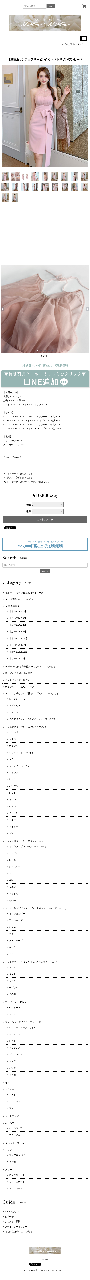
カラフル (13, 746)
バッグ (12, 1068)
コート (12, 1095)
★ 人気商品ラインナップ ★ (19, 599)
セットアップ (12, 1116)
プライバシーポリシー (16, 1226)
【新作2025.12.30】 (18, 638)
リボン (12, 887)
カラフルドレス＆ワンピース (19, 687)
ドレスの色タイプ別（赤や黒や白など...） (26, 727)
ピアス (12, 1041)
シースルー (14, 867)
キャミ (12, 947)
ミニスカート (16, 1188)
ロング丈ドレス (17, 699)
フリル (12, 873)
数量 (28, 511)
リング (12, 1061)
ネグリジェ (14, 1135)
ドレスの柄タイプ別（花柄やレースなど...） (27, 841)
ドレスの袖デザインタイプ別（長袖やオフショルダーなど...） (36, 908)
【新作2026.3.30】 (18, 618)
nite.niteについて (13, 1211)
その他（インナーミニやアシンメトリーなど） (32, 719)
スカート (9, 1169)
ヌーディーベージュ (19, 766)
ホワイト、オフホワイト (21, 752)
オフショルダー (17, 913)
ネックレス (14, 1048)
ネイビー (13, 826)
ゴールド (13, 732)
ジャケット (14, 1101)
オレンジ (13, 799)
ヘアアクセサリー (18, 1034)
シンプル (13, 853)
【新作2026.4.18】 (18, 611)
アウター (9, 1089)
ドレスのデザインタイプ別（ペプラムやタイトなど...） (33, 962)
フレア (12, 967)
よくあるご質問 (12, 1221)
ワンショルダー (17, 920)
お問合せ (9, 1216)
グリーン (13, 813)
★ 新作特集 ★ (12, 606)
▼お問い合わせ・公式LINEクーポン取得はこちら (26, 481)
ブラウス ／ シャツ (18, 1155)
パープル (13, 786)
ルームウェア (12, 1123)
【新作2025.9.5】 (17, 658)
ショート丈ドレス (18, 712)
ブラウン (13, 772)
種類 (28, 505)
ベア (11, 954)
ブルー (12, 820)
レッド (12, 793)
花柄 (11, 880)
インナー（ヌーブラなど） (22, 1027)
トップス (9, 1150)
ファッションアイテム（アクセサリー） (25, 1022)
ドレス (12, 1014)
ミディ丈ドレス (17, 705)
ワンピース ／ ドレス (15, 1002)
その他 (12, 900)
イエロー (13, 806)
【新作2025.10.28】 (18, 652)
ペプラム (13, 987)
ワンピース (14, 1007)
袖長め (12, 927)
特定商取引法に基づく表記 (18, 1231)
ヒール (8, 1083)
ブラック (13, 759)
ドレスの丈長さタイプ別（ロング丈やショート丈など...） (34, 693)
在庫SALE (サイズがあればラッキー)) (24, 593)
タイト (12, 974)
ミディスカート (17, 1182)
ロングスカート (17, 1175)
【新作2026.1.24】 (18, 631)
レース (12, 860)
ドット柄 (13, 894)
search (51, 6)
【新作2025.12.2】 (18, 645)
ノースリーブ (16, 940)
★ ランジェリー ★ (14, 1143)
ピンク (12, 779)
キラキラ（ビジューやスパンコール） (28, 846)
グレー (12, 833)
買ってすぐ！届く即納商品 (18, 673)
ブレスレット (16, 1054)
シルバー (13, 739)
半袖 (11, 934)
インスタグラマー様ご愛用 (18, 680)
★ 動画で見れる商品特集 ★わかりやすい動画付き (30, 666)
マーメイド (14, 981)
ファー (12, 1108)
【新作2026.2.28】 (18, 625)
